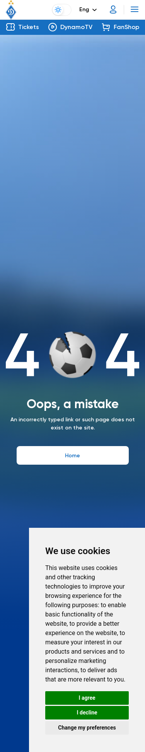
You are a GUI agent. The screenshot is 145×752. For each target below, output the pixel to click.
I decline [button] (87, 712)
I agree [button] (86, 698)
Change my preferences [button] (87, 728)
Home (72, 455)
